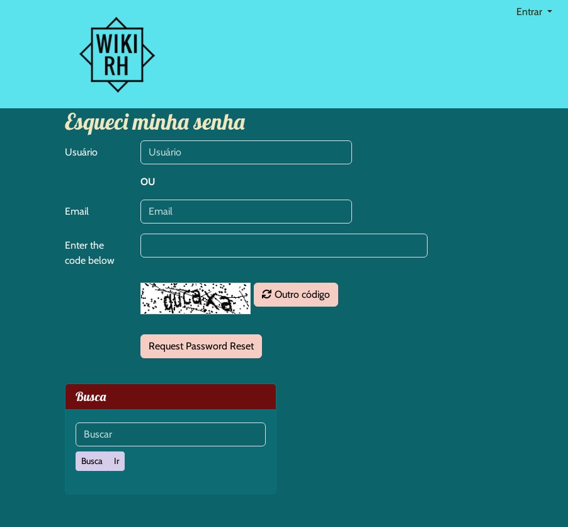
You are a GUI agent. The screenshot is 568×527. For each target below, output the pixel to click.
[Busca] (92, 461)
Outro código (296, 294)
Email (77, 211)
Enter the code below (90, 252)
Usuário (81, 152)
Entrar (530, 12)
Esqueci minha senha (155, 121)
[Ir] (116, 461)
